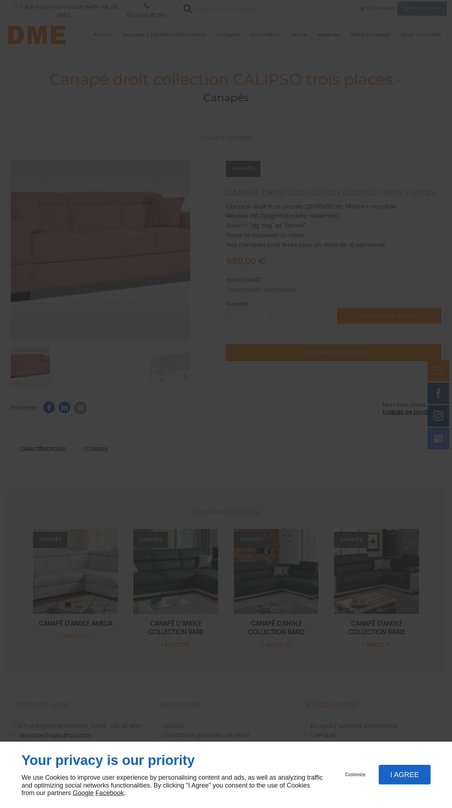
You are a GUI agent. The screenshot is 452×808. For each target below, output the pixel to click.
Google (83, 793)
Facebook (109, 793)
